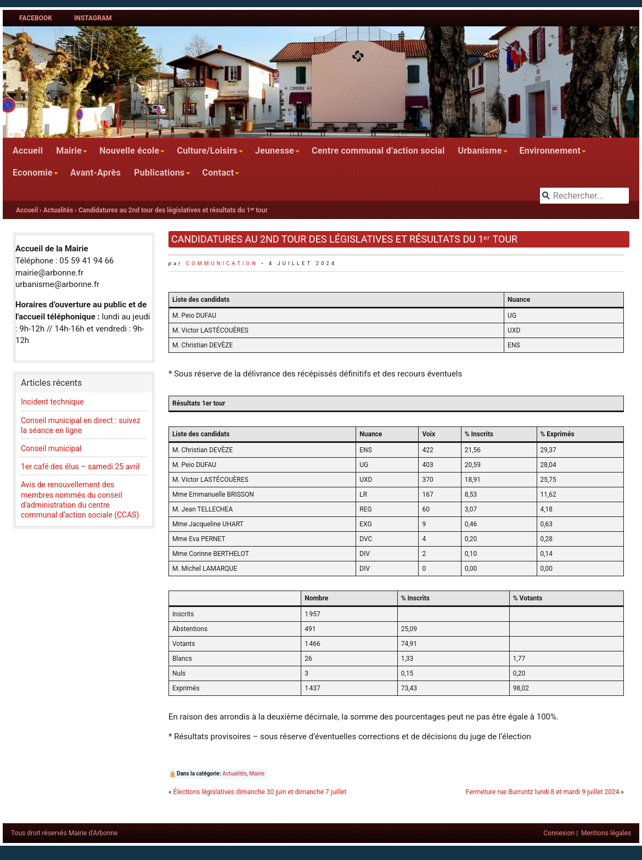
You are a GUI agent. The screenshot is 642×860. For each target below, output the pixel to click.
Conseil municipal (51, 448)
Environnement (550, 150)
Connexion (559, 833)
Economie (33, 172)
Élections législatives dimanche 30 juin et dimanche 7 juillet (260, 792)
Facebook (35, 18)
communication (222, 263)
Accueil (28, 150)
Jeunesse (274, 150)
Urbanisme (480, 150)
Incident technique (52, 401)
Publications (159, 172)
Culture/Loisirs (207, 150)
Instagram (93, 18)
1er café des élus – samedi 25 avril (80, 466)
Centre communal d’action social (378, 150)
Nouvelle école (129, 150)
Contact (218, 172)
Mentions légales (606, 833)
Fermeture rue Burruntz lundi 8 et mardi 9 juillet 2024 (543, 792)
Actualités (58, 210)
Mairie (69, 150)
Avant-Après (95, 172)
